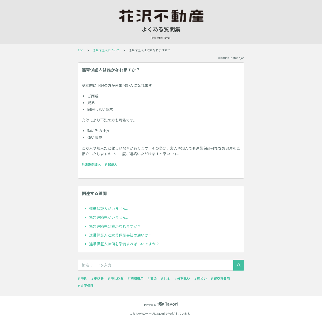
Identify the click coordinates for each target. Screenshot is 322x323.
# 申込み (97, 278)
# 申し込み (116, 278)
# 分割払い (182, 278)
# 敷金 (152, 278)
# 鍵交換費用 (220, 278)
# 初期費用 (135, 278)
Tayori (161, 313)
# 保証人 (111, 164)
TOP (81, 50)
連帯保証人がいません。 (109, 208)
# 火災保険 (86, 285)
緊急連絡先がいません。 (109, 217)
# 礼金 (165, 278)
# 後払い (200, 278)
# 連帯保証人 (91, 164)
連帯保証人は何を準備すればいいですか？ (124, 244)
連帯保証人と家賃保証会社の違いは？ (120, 235)
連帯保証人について (106, 50)
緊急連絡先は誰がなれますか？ (115, 226)
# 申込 (82, 278)
